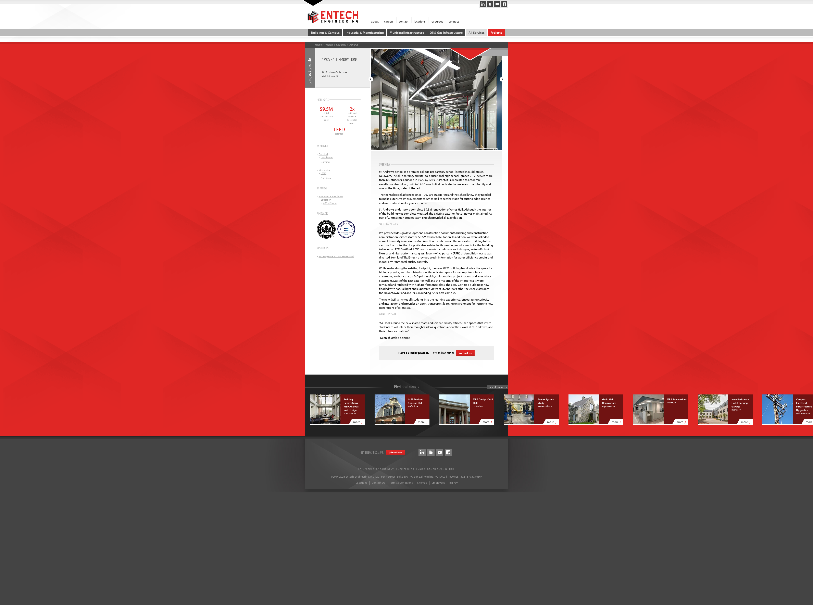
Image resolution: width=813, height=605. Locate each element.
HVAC (323, 173)
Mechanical (324, 169)
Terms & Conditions (401, 482)
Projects (496, 32)
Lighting (353, 44)
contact (403, 21)
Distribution (327, 157)
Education (326, 199)
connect (454, 21)
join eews (395, 452)
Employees (438, 482)
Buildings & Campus (325, 32)
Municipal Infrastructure (407, 32)
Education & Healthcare (331, 196)
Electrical (341, 44)
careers (388, 21)
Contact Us (378, 482)
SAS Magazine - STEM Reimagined (336, 256)
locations (419, 21)
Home (318, 44)
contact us (465, 353)
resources (437, 21)
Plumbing (326, 177)
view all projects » (497, 386)
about (375, 21)
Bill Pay (453, 482)
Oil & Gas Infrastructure (446, 32)
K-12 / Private (330, 202)
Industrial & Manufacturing (365, 32)
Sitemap (422, 482)
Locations (361, 482)
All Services (476, 32)
